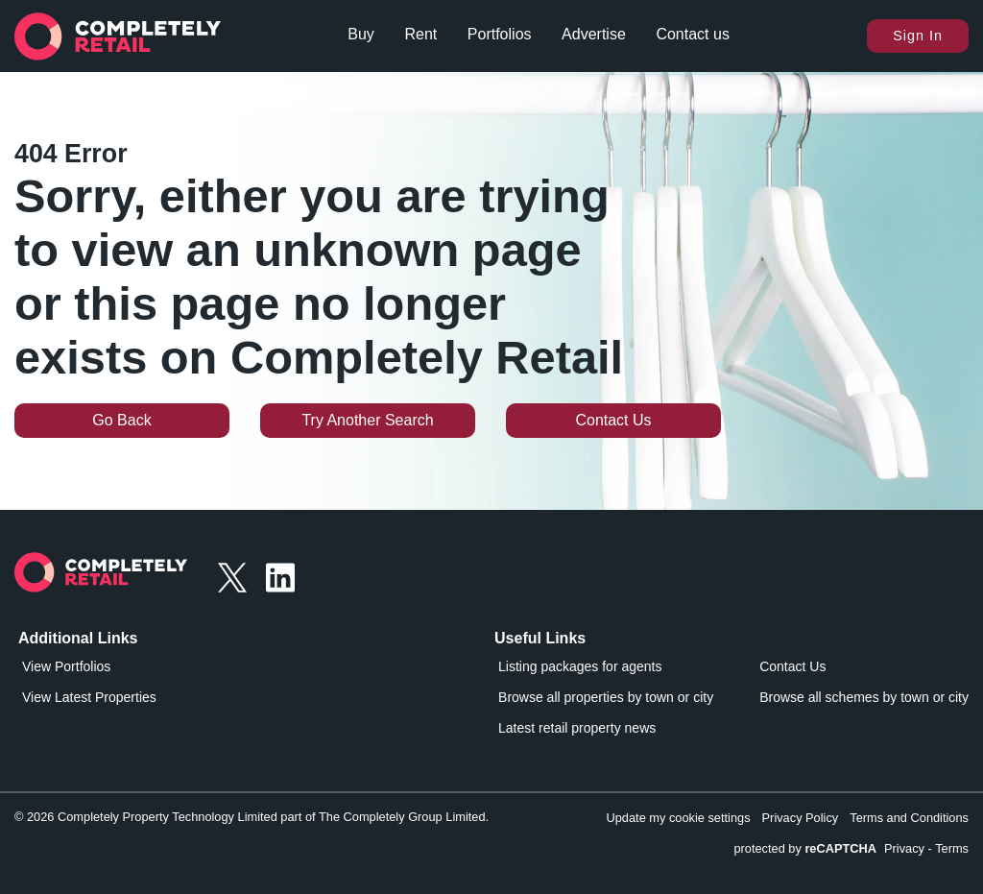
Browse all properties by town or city (605, 697)
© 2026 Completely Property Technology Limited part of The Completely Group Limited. (251, 816)
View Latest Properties (89, 697)
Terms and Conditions (909, 817)
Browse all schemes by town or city (864, 697)
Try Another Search (367, 420)
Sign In (918, 35)
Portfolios (500, 34)
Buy (361, 34)
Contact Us (613, 420)
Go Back (121, 420)
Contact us (692, 34)
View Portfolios (66, 666)
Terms (952, 848)
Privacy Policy (800, 817)
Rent (420, 34)
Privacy (904, 848)
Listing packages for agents (579, 666)
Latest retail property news (577, 728)
